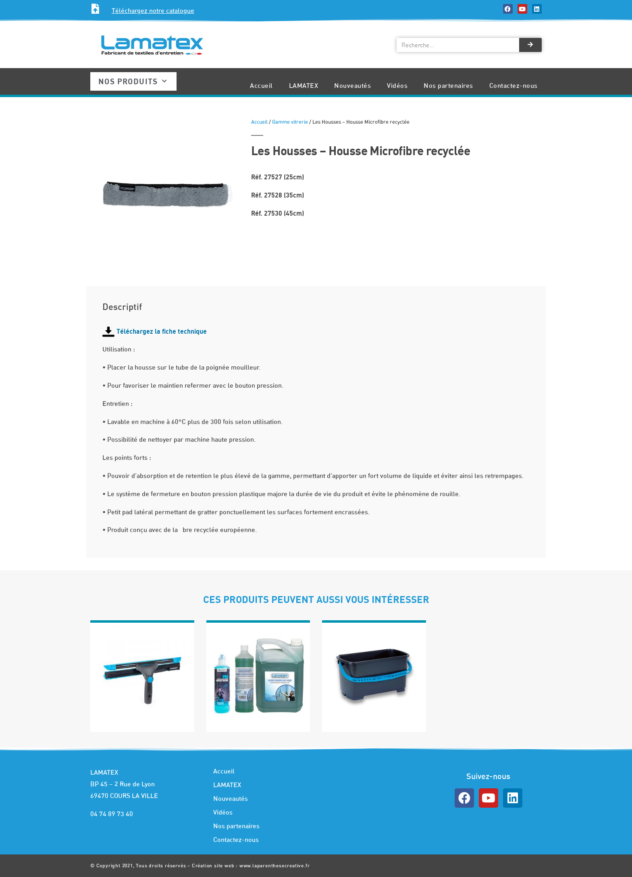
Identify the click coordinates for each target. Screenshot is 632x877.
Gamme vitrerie (290, 121)
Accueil (261, 85)
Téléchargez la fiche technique (161, 331)
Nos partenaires (448, 85)
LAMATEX (303, 85)
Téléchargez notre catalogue (153, 10)
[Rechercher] (530, 45)
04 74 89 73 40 (111, 814)
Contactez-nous (513, 85)
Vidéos (397, 85)
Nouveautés (352, 85)
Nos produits (132, 81)
